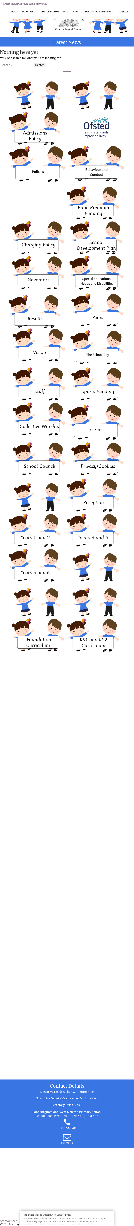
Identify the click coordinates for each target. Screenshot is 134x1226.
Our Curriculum (49, 11)
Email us (67, 1143)
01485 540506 (67, 1128)
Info (65, 11)
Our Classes (29, 11)
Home (14, 11)
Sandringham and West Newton (28, 4)
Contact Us (125, 11)
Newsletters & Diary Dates (99, 11)
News (76, 11)
